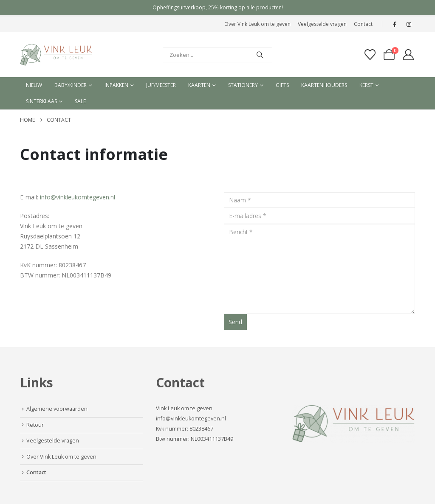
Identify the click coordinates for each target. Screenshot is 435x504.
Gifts (282, 85)
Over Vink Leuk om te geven (257, 24)
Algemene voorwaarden (57, 408)
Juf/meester (161, 85)
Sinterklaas (41, 101)
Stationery (243, 85)
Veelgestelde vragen (322, 24)
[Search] (260, 55)
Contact (363, 24)
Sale (80, 101)
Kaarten (199, 85)
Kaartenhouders (324, 85)
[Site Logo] (56, 55)
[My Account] (408, 54)
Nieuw (34, 85)
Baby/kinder (70, 85)
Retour (35, 424)
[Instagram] (409, 24)
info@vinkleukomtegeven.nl (77, 197)
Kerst (366, 85)
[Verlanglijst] (369, 54)
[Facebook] (395, 24)
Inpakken (116, 85)
